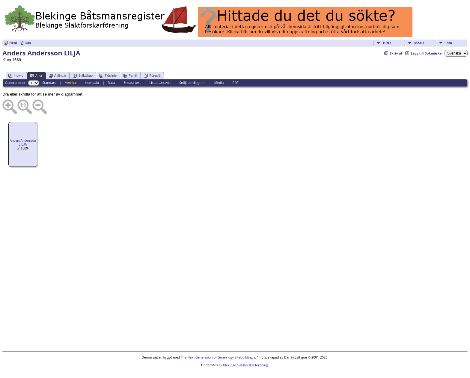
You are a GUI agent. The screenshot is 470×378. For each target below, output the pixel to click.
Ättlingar (57, 75)
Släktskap (83, 75)
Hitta (387, 42)
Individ (15, 75)
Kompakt (92, 82)
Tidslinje (108, 75)
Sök (28, 42)
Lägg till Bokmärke (426, 53)
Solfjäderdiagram (192, 82)
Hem (13, 42)
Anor (36, 75)
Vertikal (71, 82)
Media (419, 42)
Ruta (111, 82)
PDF (235, 82)
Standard (49, 82)
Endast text (132, 82)
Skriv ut (396, 53)
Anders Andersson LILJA (23, 142)
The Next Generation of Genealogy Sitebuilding (217, 357)
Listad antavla (160, 82)
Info (448, 42)
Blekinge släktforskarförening (245, 365)
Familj (130, 75)
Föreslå (152, 75)
